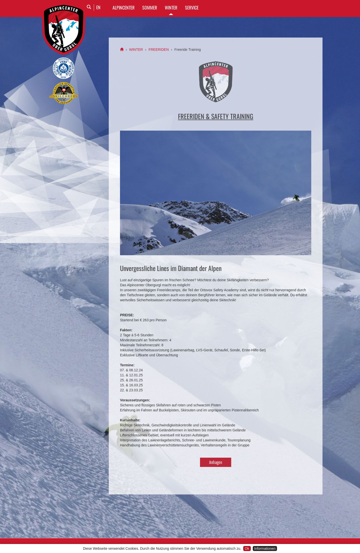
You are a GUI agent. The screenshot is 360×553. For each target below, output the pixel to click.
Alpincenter (123, 7)
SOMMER (149, 7)
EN (98, 7)
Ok (247, 548)
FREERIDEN (158, 50)
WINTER (171, 7)
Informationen (265, 548)
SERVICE (191, 7)
